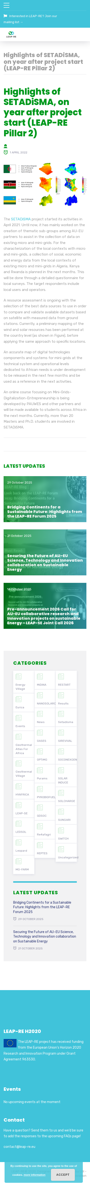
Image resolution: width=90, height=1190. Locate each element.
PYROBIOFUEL (46, 797)
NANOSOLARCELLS (46, 703)
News (41, 722)
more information (34, 1174)
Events (20, 726)
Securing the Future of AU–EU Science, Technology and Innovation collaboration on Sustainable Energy (45, 562)
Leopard (21, 850)
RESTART (64, 684)
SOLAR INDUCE (63, 780)
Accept (63, 1175)
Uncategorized (67, 857)
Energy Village (20, 686)
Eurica (20, 707)
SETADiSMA (21, 219)
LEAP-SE (22, 813)
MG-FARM (22, 869)
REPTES (42, 853)
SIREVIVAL (65, 741)
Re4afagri (44, 834)
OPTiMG (42, 759)
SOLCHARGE (66, 801)
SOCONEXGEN (67, 759)
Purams (42, 778)
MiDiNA (41, 684)
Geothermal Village (24, 773)
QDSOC (42, 815)
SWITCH (63, 838)
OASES (41, 741)
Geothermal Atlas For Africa (24, 749)
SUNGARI (64, 820)
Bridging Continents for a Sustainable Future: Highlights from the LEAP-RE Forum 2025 (44, 511)
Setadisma (65, 722)
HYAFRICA (22, 794)
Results (63, 703)
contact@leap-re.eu (19, 1147)
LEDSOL (21, 832)
